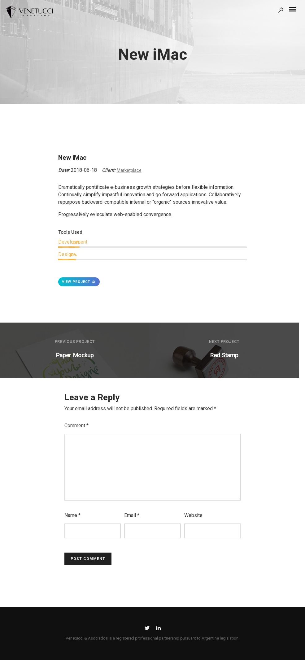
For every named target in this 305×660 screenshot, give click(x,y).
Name (72, 515)
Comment (76, 425)
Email (131, 515)
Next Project (224, 342)
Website (193, 515)
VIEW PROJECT (79, 282)
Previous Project (75, 342)
